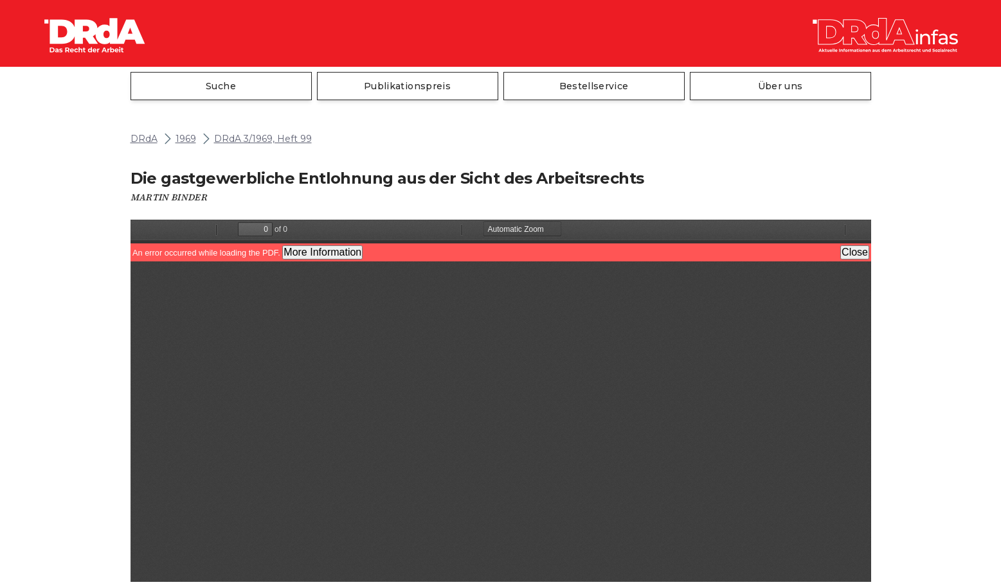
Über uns (780, 86)
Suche (221, 86)
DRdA (144, 139)
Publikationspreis (407, 86)
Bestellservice (594, 86)
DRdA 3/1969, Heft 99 (263, 139)
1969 (186, 139)
